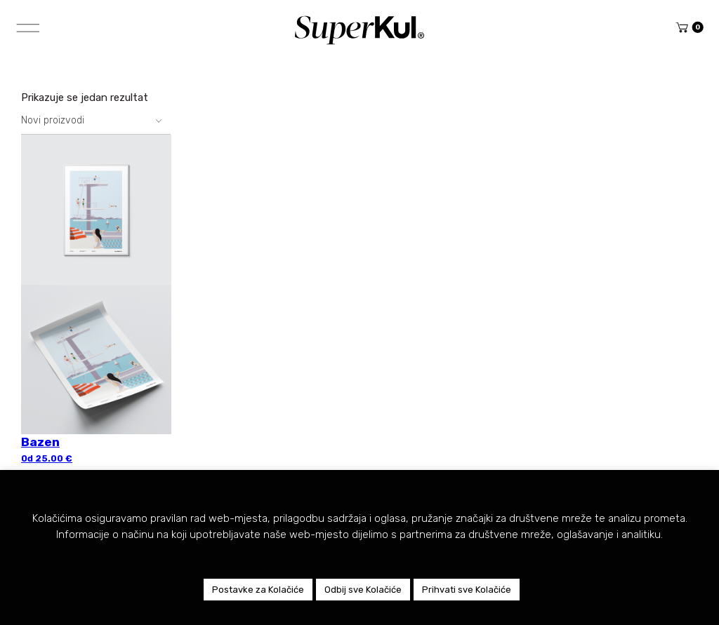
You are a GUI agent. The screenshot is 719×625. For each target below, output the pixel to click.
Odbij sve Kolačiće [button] (363, 589)
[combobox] (96, 120)
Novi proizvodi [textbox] (52, 120)
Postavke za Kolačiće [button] (258, 589)
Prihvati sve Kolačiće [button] (466, 589)
